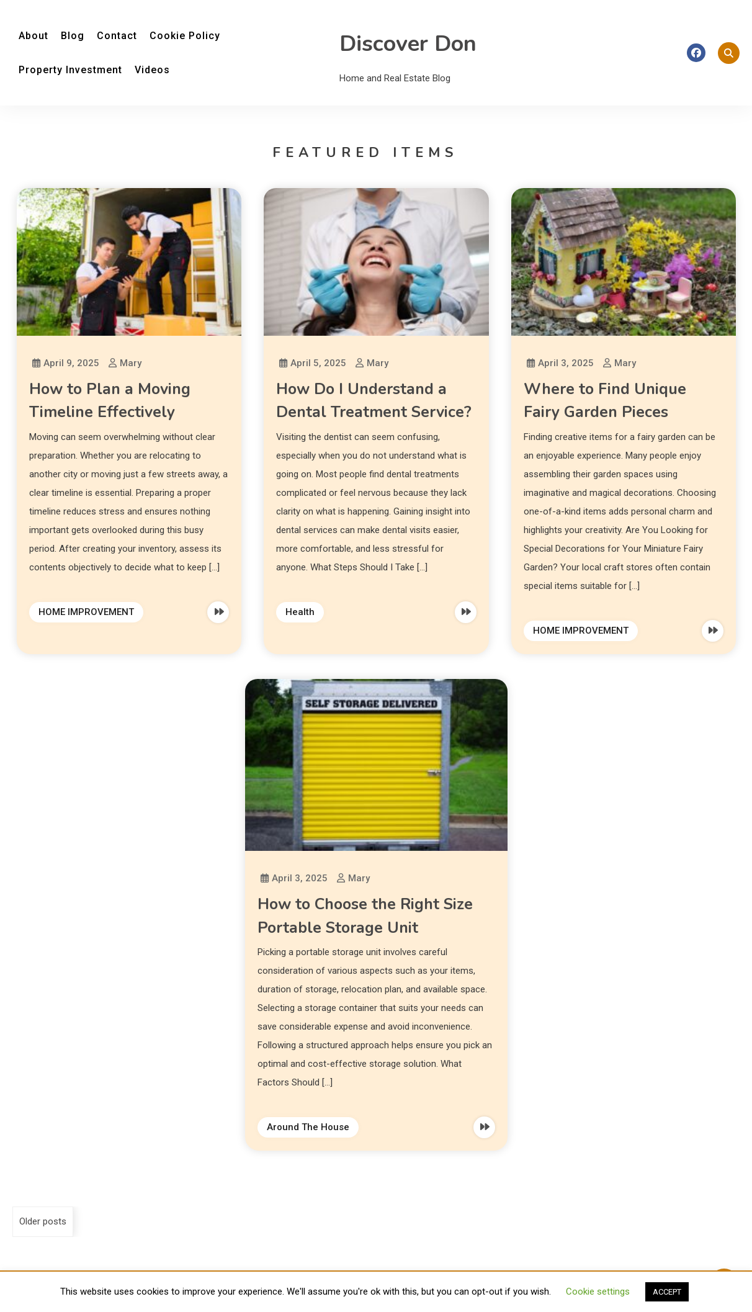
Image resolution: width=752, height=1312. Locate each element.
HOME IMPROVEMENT (86, 612)
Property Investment (70, 70)
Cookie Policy (185, 36)
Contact (117, 36)
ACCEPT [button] (667, 1291)
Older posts (42, 1221)
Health (300, 612)
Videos (152, 70)
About (33, 36)
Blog (72, 36)
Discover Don (408, 44)
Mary (130, 363)
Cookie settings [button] (598, 1291)
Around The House (308, 1127)
